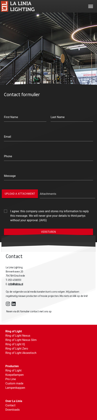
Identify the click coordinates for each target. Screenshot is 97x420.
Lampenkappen (15, 387)
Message (10, 176)
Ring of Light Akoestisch (20, 353)
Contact (10, 405)
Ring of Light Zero (16, 348)
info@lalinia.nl (17, 284)
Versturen (48, 231)
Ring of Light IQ (15, 344)
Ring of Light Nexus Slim (21, 340)
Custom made (14, 383)
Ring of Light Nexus (17, 335)
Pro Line (10, 379)
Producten (12, 366)
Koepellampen (14, 375)
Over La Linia (13, 401)
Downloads (12, 409)
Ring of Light (13, 331)
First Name (11, 117)
